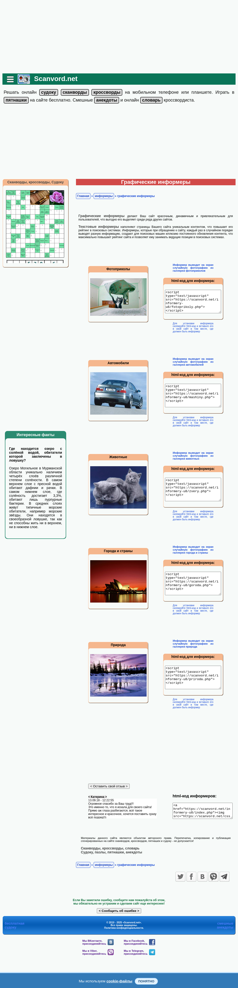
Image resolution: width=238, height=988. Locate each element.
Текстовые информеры (96, 227)
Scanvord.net (53, 78)
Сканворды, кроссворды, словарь (107, 873)
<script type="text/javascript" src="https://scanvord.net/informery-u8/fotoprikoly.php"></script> (194, 304)
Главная (81, 196)
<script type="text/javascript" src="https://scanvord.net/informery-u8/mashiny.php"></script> (194, 402)
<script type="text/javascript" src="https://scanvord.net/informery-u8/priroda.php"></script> (194, 697)
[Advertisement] (119, 36)
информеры (101, 196)
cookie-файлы (119, 981)
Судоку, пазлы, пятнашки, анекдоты (109, 877)
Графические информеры (99, 216)
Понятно (146, 981)
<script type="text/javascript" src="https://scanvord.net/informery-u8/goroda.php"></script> (194, 599)
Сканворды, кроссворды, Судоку (33, 182)
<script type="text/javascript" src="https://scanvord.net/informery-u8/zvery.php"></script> (194, 500)
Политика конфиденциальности (123, 952)
